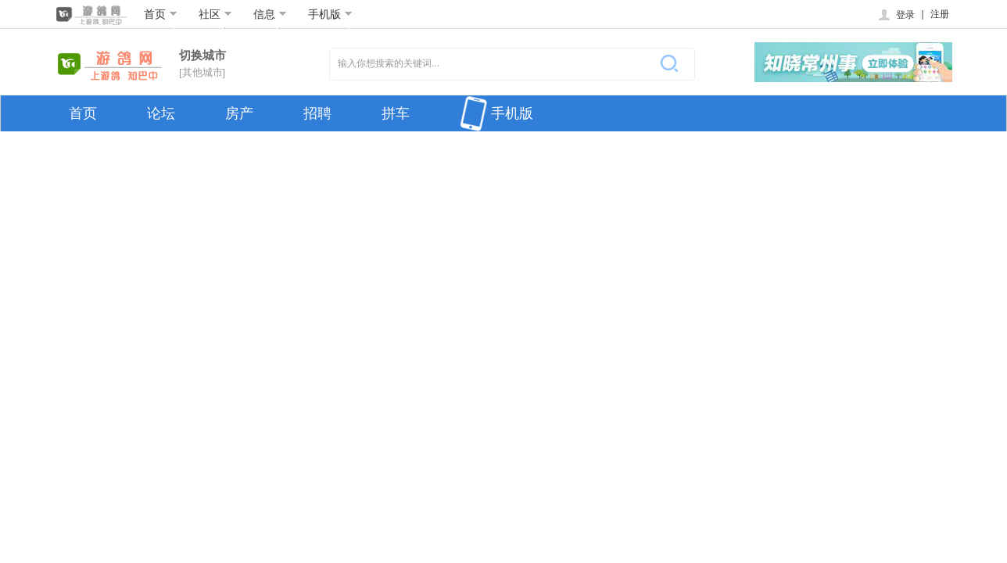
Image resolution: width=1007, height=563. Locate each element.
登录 (895, 15)
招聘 (317, 113)
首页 (160, 14)
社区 (215, 14)
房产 (239, 113)
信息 (270, 14)
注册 (939, 14)
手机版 (330, 14)
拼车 (396, 113)
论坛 (161, 113)
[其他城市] (202, 72)
